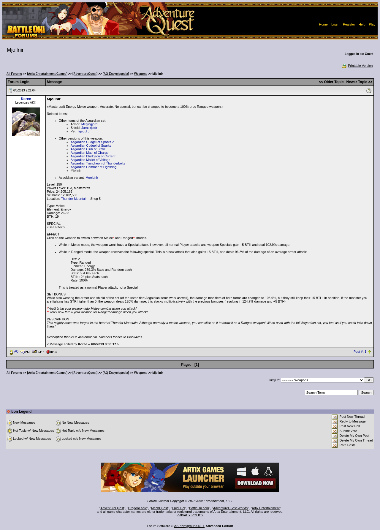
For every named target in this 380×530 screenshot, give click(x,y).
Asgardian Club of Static (88, 149)
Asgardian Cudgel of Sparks (91, 145)
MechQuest (159, 508)
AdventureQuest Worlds (230, 508)
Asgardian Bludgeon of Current (93, 156)
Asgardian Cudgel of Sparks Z (92, 142)
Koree (26, 99)
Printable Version (357, 65)
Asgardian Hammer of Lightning (94, 167)
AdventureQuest (112, 508)
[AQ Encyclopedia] (116, 73)
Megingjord (89, 124)
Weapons (140, 73)
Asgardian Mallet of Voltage (90, 160)
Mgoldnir (92, 177)
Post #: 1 (360, 351)
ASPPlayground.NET (189, 526)
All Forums (14, 73)
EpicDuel (178, 508)
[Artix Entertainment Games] (47, 73)
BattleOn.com (199, 508)
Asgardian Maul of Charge (90, 152)
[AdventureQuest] (84, 73)
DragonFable (137, 508)
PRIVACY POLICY (190, 515)
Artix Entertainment (266, 508)
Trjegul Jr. (84, 131)
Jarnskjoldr (89, 127)
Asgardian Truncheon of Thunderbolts (98, 163)
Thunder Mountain (74, 198)
